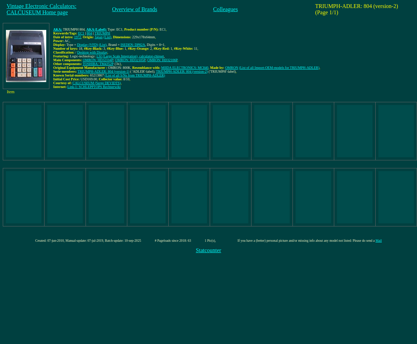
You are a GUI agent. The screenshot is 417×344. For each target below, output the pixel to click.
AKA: (57, 29)
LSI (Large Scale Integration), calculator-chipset (130, 56)
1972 (77, 37)
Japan (99, 37)
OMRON (231, 68)
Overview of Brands (134, 9)
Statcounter (208, 250)
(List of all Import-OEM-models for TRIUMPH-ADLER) (279, 68)
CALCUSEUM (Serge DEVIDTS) (97, 83)
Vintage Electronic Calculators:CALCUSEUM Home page (42, 9)
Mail (379, 240)
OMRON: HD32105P (130, 60)
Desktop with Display (92, 52)
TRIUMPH (102, 33)
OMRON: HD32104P (98, 60)
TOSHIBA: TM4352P (98, 64)
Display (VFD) (87, 45)
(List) (107, 37)
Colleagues (225, 9)
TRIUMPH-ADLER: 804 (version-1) (103, 71)
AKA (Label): (96, 29)
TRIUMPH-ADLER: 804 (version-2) (182, 71)
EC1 (81, 33)
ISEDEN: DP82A (132, 45)
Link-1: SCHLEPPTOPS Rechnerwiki (94, 87)
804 (89, 33)
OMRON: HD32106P (162, 60)
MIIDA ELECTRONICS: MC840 (184, 68)
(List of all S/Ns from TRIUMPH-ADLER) (135, 75)
